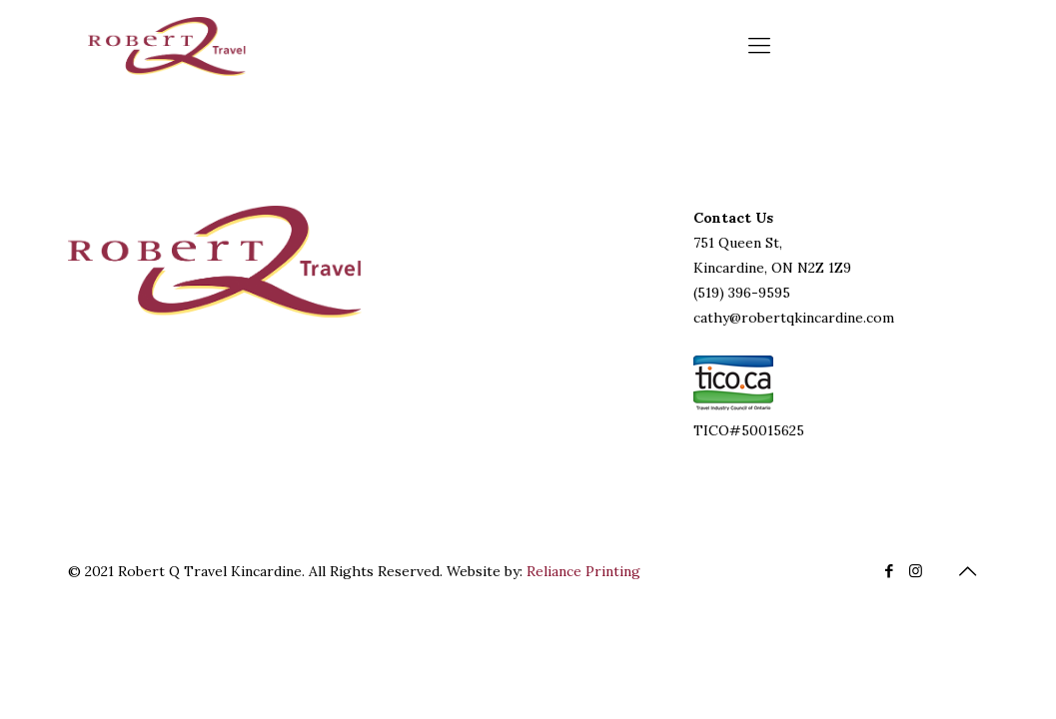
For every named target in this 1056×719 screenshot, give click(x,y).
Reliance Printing (583, 571)
